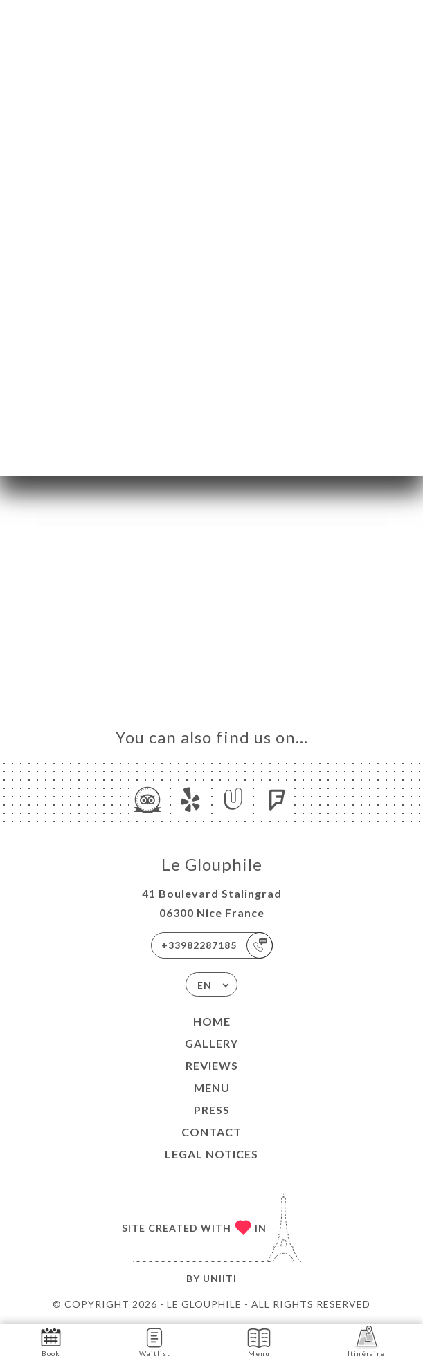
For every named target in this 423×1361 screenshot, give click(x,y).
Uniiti (220, 1278)
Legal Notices (211, 1153)
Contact (211, 1131)
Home (212, 1021)
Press (212, 1109)
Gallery (211, 1043)
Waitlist (154, 1341)
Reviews (212, 1065)
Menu (212, 1087)
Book (51, 1341)
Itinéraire (366, 1341)
